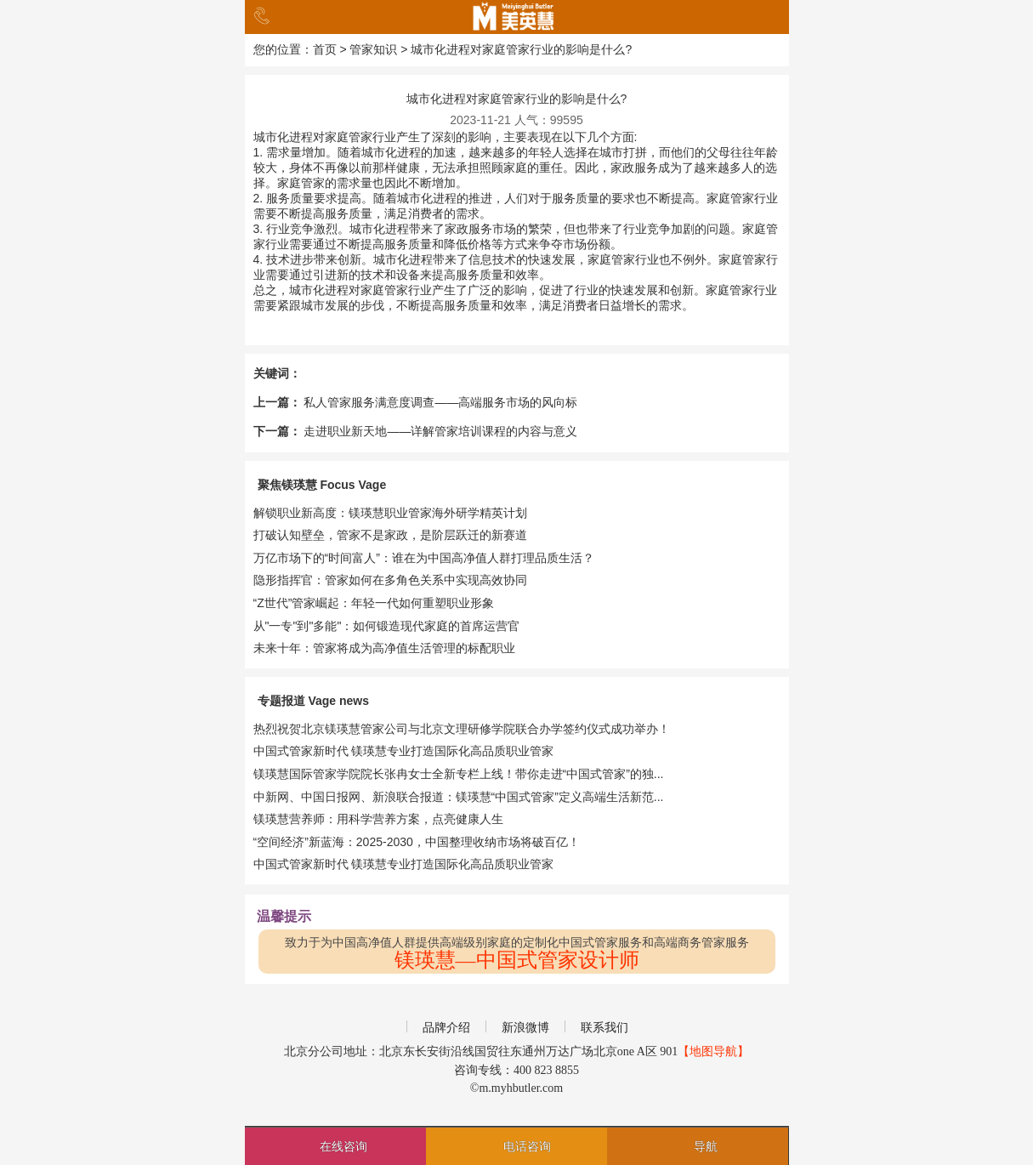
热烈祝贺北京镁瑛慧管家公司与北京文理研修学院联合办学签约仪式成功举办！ (461, 729)
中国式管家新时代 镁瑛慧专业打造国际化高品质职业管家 (403, 751)
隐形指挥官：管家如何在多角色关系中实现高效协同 (390, 580)
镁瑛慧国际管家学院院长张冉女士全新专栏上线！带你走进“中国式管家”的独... (458, 774)
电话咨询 (527, 1146)
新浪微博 (525, 1028)
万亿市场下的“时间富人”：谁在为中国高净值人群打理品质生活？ (423, 558)
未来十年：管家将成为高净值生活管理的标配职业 (384, 648)
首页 (325, 49)
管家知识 (373, 49)
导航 (706, 1146)
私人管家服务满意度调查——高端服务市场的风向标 (440, 402)
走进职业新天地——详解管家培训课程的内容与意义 (440, 431)
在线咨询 (343, 1146)
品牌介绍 (446, 1028)
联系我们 (604, 1028)
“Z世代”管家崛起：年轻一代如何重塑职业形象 (374, 603)
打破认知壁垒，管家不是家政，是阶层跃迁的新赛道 (390, 535)
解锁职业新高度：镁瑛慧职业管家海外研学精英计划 (390, 513)
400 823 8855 (546, 1070)
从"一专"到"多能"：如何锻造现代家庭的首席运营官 (386, 626)
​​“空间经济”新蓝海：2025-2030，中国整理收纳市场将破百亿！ (416, 842)
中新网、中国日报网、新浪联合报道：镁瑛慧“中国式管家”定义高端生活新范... (458, 797)
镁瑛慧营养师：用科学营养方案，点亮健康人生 (378, 819)
